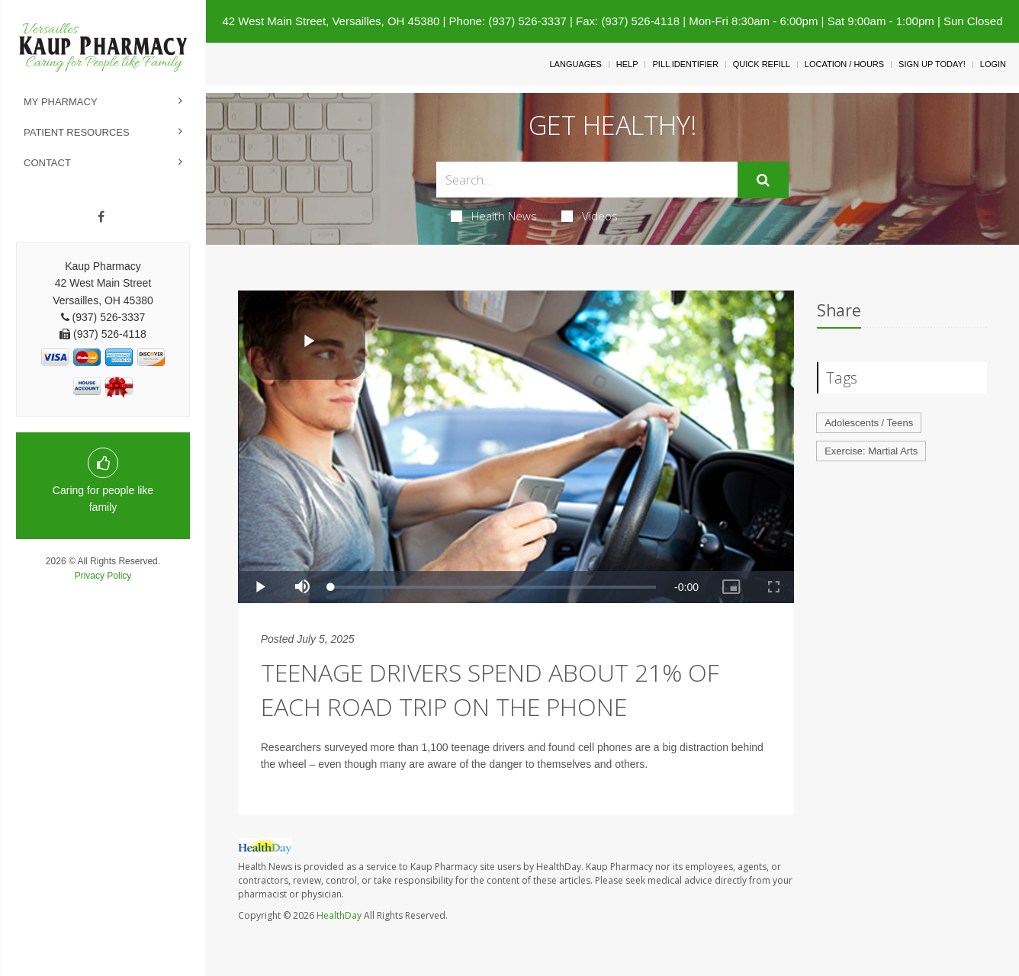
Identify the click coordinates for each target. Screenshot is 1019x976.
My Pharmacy (61, 102)
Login (993, 64)
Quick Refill (761, 64)
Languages (575, 64)
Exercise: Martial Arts (871, 451)
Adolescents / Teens (869, 423)
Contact (47, 163)
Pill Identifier (685, 64)
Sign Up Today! (932, 64)
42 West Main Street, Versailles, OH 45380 (330, 20)
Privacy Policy (103, 575)
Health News (494, 215)
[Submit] (763, 180)
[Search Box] (586, 179)
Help (627, 64)
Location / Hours (844, 64)
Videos (589, 215)
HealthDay (339, 915)
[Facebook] (101, 217)
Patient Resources (77, 132)
